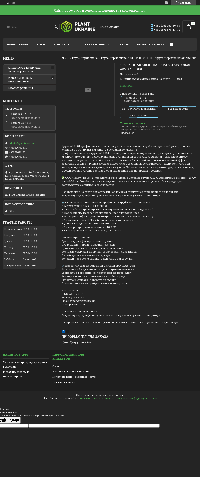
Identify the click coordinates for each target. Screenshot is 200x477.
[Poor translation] (14, 420)
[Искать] (56, 27)
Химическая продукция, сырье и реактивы (25, 69)
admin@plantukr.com (22, 143)
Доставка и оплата (94, 44)
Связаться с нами (63, 382)
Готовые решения (20, 88)
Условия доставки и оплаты (70, 371)
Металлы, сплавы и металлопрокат (21, 79)
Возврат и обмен (150, 44)
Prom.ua (119, 395)
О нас (41, 44)
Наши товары (18, 44)
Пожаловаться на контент (96, 398)
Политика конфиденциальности (74, 376)
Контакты (62, 44)
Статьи (123, 44)
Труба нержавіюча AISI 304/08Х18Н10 (127, 58)
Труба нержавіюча (85, 58)
